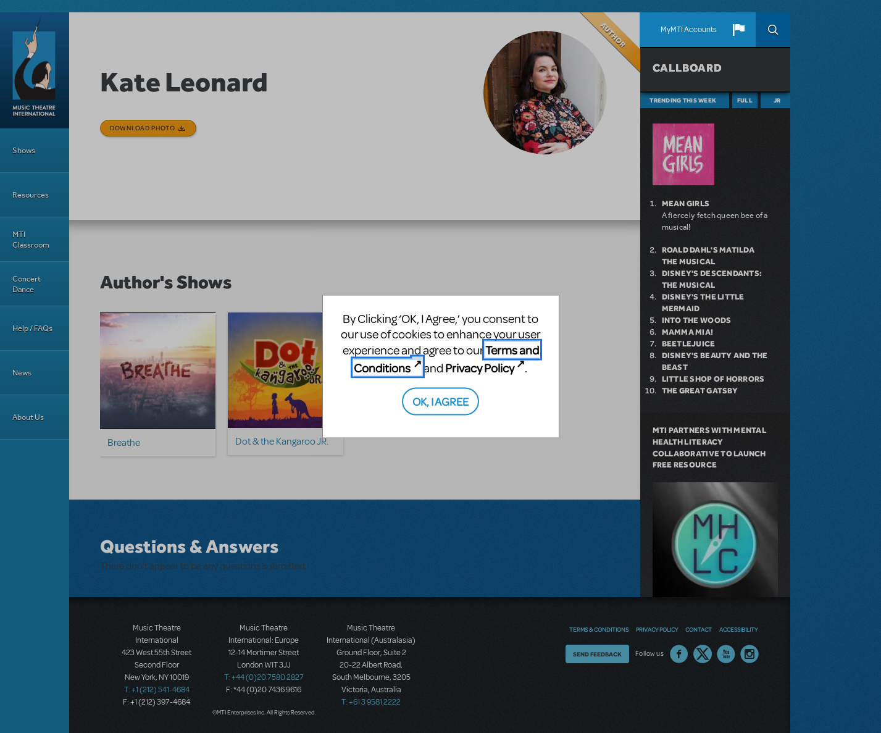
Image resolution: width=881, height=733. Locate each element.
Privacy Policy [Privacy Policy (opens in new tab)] (479, 367)
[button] (738, 29)
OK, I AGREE (440, 400)
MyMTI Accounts (689, 30)
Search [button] (773, 29)
